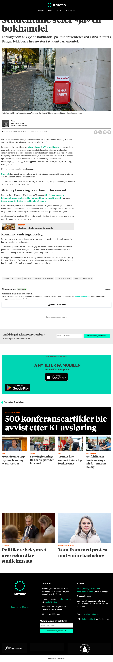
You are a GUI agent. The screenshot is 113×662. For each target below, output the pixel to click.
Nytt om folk (70, 10)
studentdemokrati (63, 278)
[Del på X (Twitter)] (100, 132)
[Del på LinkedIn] (105, 132)
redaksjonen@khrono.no (88, 588)
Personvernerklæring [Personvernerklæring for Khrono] (20, 607)
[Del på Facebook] (96, 132)
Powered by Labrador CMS (56, 658)
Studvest (5, 174)
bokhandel (87, 278)
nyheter (77, 278)
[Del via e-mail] (109, 132)
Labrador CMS (88, 619)
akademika (28, 278)
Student (59, 10)
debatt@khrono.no (85, 591)
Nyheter (41, 10)
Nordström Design (91, 614)
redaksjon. (63, 599)
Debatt (50, 10)
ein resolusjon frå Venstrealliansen (43, 147)
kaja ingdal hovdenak (44, 278)
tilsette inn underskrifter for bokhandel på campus (23, 201)
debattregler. (51, 602)
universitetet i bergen (12, 278)
